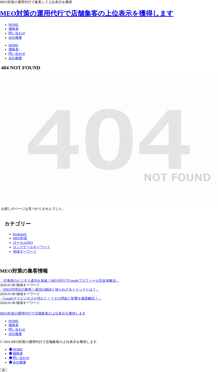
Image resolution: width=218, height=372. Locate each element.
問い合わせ (16, 329)
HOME (13, 321)
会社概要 (15, 334)
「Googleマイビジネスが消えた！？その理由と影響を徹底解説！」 (50, 298)
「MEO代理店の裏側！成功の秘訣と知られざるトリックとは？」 (49, 289)
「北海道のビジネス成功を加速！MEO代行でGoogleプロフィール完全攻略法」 (59, 280)
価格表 (13, 325)
